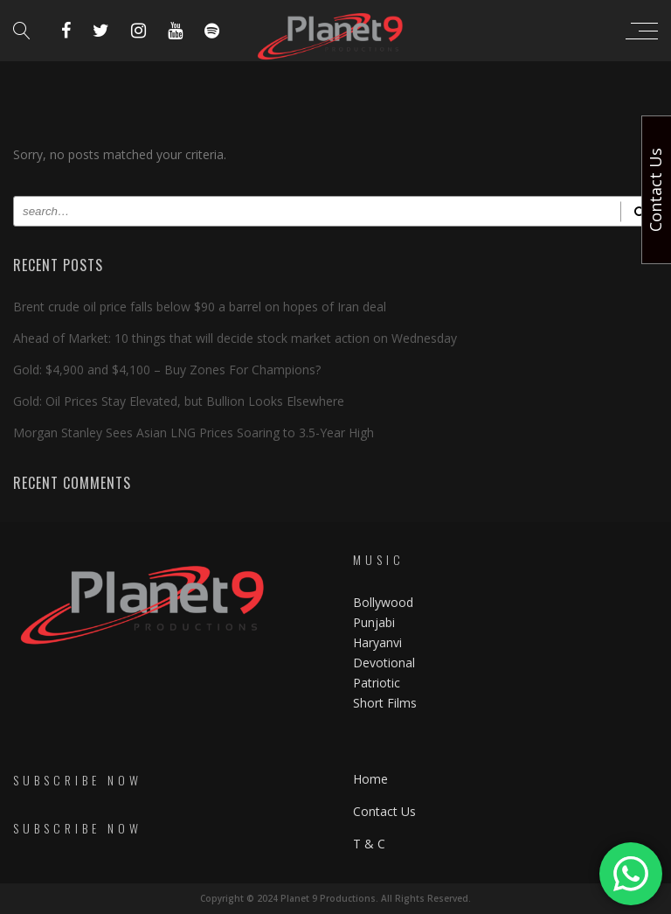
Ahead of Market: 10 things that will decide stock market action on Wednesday (235, 338)
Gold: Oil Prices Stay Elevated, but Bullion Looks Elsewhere (178, 401)
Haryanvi (377, 642)
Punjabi (374, 622)
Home (370, 779)
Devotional (384, 662)
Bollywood (383, 602)
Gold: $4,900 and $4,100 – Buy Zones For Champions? (167, 369)
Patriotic (378, 682)
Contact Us (384, 811)
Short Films (385, 702)
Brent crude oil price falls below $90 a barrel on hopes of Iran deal (199, 306)
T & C (369, 843)
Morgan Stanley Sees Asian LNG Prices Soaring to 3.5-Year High (193, 432)
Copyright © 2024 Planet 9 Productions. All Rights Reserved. (335, 898)
